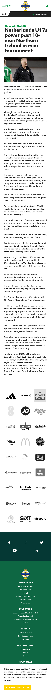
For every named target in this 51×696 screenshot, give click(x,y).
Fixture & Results (25, 632)
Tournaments (25, 589)
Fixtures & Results (25, 586)
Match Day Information (25, 596)
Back (3, 14)
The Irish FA (25, 649)
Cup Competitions (25, 636)
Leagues (25, 639)
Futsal (25, 622)
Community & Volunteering (25, 619)
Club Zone (25, 603)
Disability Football (25, 616)
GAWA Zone (25, 599)
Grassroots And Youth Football (25, 613)
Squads (25, 593)
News (25, 652)
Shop (25, 656)
